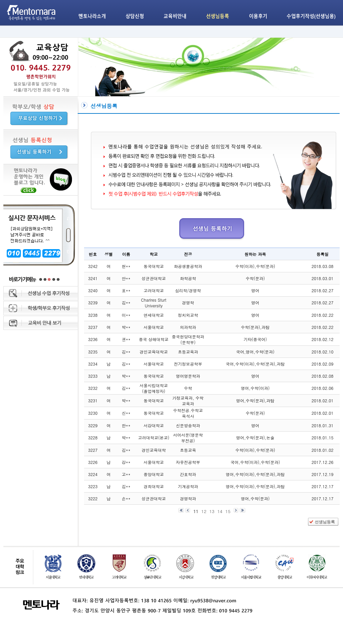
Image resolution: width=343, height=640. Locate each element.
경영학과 (188, 498)
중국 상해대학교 (153, 339)
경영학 (188, 302)
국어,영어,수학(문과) (255, 352)
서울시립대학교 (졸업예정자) (154, 388)
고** (126, 474)
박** (126, 327)
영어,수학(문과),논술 (255, 437)
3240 (93, 290)
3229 (93, 425)
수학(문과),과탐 (255, 327)
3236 (93, 339)
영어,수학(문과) (255, 498)
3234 (93, 364)
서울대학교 (154, 327)
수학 (188, 388)
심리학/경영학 (188, 290)
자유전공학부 (188, 462)
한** (126, 425)
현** (126, 266)
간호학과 (188, 474)
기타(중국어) (255, 339)
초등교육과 (188, 352)
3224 (93, 474)
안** (126, 278)
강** (126, 462)
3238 (93, 315)
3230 (93, 413)
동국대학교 (154, 266)
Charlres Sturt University (153, 302)
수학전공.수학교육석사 (188, 413)
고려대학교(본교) (153, 437)
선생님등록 (325, 521)
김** (126, 302)
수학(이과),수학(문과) (255, 266)
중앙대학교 (154, 474)
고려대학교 (154, 290)
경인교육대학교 (154, 352)
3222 (93, 498)
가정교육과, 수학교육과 (188, 400)
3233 (93, 376)
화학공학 (188, 278)
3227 (93, 450)
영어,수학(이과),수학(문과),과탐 (255, 474)
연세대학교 (154, 315)
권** (126, 339)
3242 (93, 266)
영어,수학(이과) (255, 388)
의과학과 (188, 327)
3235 (93, 352)
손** (126, 498)
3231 (93, 400)
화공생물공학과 (188, 266)
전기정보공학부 (188, 364)
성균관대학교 (154, 278)
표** (126, 290)
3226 (93, 462)
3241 (93, 278)
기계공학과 (188, 486)
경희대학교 (154, 486)
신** (126, 413)
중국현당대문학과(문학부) (188, 339)
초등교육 (188, 450)
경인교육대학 (154, 450)
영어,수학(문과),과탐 (255, 400)
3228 (93, 437)
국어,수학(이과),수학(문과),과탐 (255, 364)
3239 (93, 302)
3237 (93, 327)
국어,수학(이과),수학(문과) (255, 462)
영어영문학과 (188, 376)
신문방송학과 (188, 425)
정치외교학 (188, 315)
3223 (93, 486)
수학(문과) (255, 278)
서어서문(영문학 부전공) (188, 437)
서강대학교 (154, 425)
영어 (255, 290)
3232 (93, 388)
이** (126, 315)
